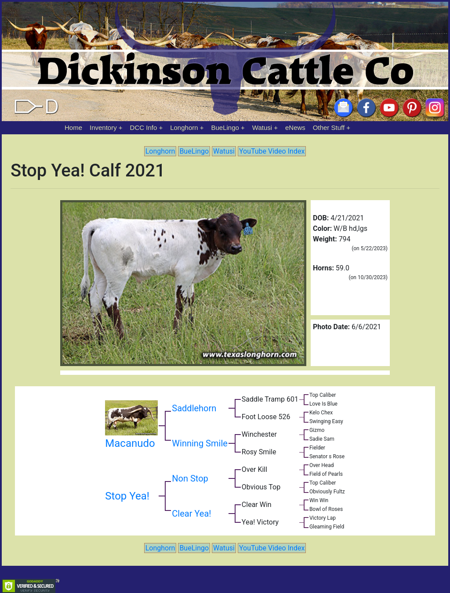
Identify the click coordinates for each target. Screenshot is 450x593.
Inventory (103, 127)
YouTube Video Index (272, 151)
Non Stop (190, 478)
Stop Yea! (127, 496)
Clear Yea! (191, 513)
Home (73, 127)
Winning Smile (200, 443)
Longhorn (184, 127)
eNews (295, 127)
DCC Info (143, 127)
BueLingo (225, 127)
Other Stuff (329, 127)
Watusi (262, 127)
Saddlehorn (194, 408)
